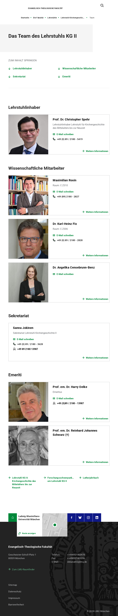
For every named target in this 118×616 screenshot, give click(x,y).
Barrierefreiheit (16, 604)
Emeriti (66, 76)
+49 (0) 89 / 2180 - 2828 (70, 240)
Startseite (25, 18)
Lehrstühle (52, 18)
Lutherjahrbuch (91, 477)
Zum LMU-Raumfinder (23, 569)
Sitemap (12, 585)
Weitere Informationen (97, 151)
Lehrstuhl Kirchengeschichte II (74, 18)
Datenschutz (14, 591)
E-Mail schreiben (65, 134)
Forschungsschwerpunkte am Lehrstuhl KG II (60, 479)
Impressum (14, 598)
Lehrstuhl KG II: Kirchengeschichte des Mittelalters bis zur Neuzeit (24, 482)
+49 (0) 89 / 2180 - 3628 (30, 344)
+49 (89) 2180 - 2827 (68, 196)
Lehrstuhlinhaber (22, 68)
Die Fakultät (38, 18)
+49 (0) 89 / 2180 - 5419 (70, 139)
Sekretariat (19, 76)
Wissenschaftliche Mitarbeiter (79, 68)
